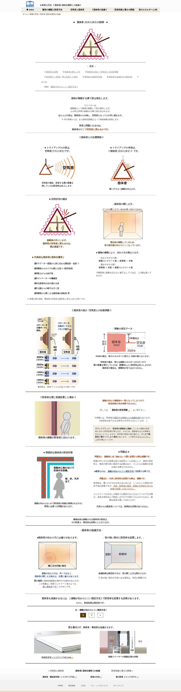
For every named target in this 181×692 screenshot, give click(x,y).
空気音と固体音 (77, 5)
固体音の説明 (52, 67)
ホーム (25, 10)
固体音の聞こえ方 (72, 67)
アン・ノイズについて (99, 681)
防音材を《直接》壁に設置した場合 (62, 72)
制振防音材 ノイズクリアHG (58, 653)
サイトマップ (118, 681)
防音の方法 (34, 10)
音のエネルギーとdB (148, 5)
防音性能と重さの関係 (124, 5)
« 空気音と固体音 (56, 666)
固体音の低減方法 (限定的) (120, 72)
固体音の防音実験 (121, 405)
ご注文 (83, 681)
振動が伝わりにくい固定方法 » (64, 82)
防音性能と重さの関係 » (122, 666)
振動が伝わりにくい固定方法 (93, 605)
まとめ (44, 77)
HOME (60, 681)
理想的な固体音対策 (93, 72)
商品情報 (71, 681)
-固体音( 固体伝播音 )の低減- (87, 666)
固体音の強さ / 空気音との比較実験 (102, 67)
